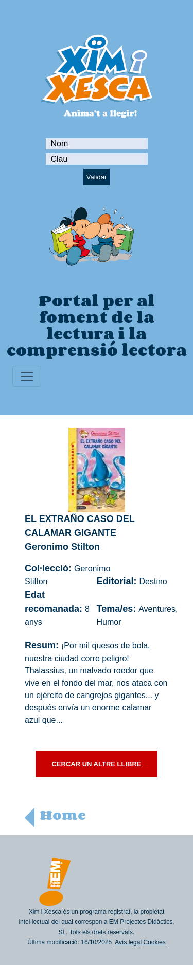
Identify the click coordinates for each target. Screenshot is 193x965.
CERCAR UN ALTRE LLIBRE (96, 764)
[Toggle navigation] (26, 376)
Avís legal (128, 942)
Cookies (154, 942)
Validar (96, 177)
